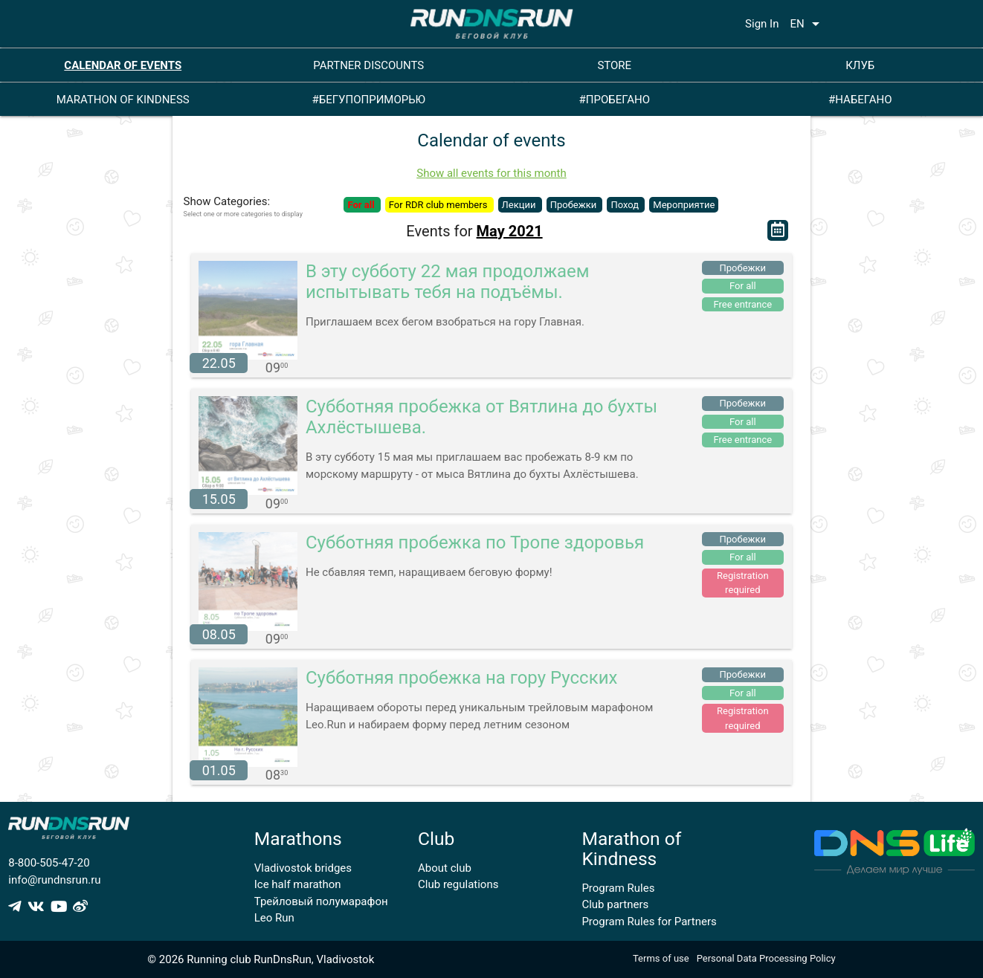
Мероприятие (684, 204)
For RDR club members (439, 204)
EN (807, 24)
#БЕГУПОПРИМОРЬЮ (368, 99)
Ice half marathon (297, 884)
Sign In (762, 23)
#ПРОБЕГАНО (614, 99)
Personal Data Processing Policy (766, 958)
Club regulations (458, 884)
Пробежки (574, 204)
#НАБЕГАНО (860, 99)
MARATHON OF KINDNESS (123, 99)
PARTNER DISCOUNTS (368, 65)
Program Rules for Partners (648, 921)
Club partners (614, 904)
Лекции (520, 204)
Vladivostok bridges (303, 868)
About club (444, 868)
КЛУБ (859, 65)
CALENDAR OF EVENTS (122, 65)
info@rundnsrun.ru (54, 880)
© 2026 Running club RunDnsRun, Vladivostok (260, 959)
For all (361, 204)
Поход (625, 204)
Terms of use (661, 958)
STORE (614, 65)
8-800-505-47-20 (48, 862)
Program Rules (617, 888)
